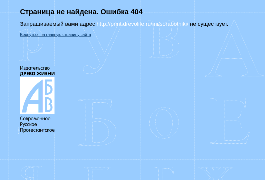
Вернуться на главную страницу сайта (55, 34)
